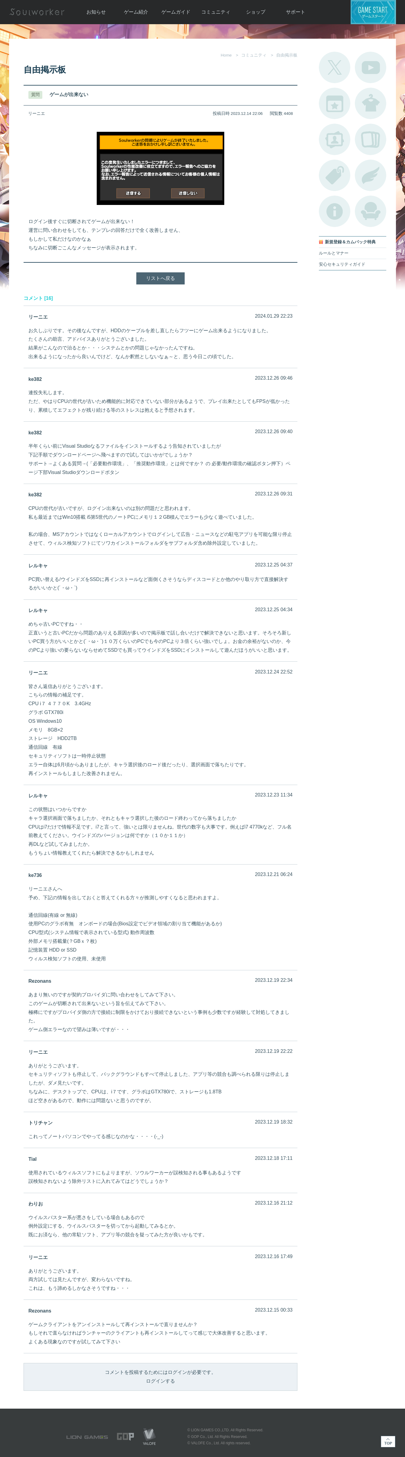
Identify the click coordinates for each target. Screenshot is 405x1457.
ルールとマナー (333, 253)
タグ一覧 (334, 175)
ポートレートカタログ (334, 139)
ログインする (160, 1381)
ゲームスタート (373, 12)
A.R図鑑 (370, 139)
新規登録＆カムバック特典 (350, 242)
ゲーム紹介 (136, 12)
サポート (295, 12)
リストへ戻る (160, 278)
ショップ (255, 12)
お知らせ (96, 12)
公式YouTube (370, 67)
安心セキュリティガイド (342, 264)
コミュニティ (215, 12)
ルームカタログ (370, 211)
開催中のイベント (334, 103)
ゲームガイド (175, 12)
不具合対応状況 (334, 211)
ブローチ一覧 (370, 175)
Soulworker (37, 12)
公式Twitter (334, 67)
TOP (388, 1441)
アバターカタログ (370, 103)
